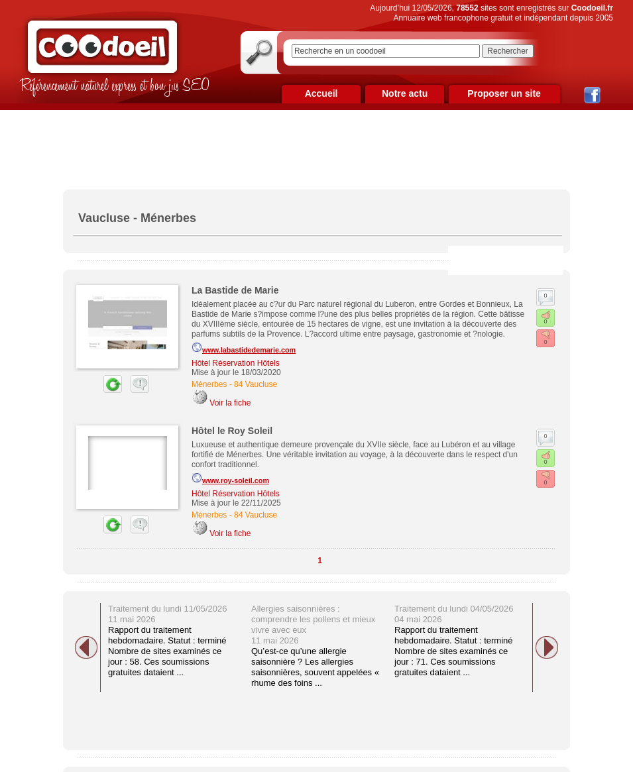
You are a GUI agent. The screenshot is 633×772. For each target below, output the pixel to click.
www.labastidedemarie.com (244, 348)
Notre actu (405, 93)
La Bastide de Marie (235, 290)
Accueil (321, 93)
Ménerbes (209, 384)
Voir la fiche (230, 403)
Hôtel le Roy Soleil (232, 430)
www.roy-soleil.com (230, 478)
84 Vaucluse (255, 384)
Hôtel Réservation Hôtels (236, 363)
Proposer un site (503, 93)
